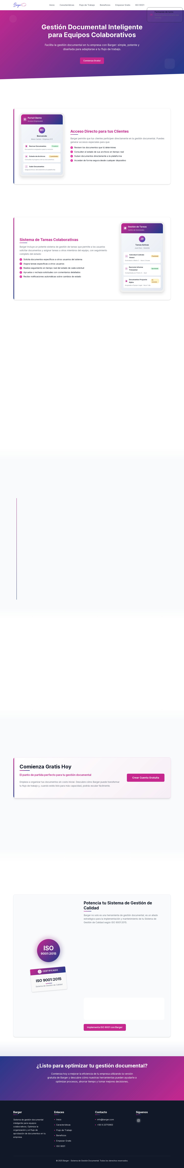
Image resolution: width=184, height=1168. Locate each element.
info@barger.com (105, 1119)
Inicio (52, 5)
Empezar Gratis (122, 5)
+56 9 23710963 (105, 1124)
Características (67, 5)
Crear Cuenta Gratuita (145, 777)
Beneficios (105, 5)
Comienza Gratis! (92, 61)
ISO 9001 (139, 5)
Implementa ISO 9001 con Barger (105, 1027)
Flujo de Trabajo (87, 5)
